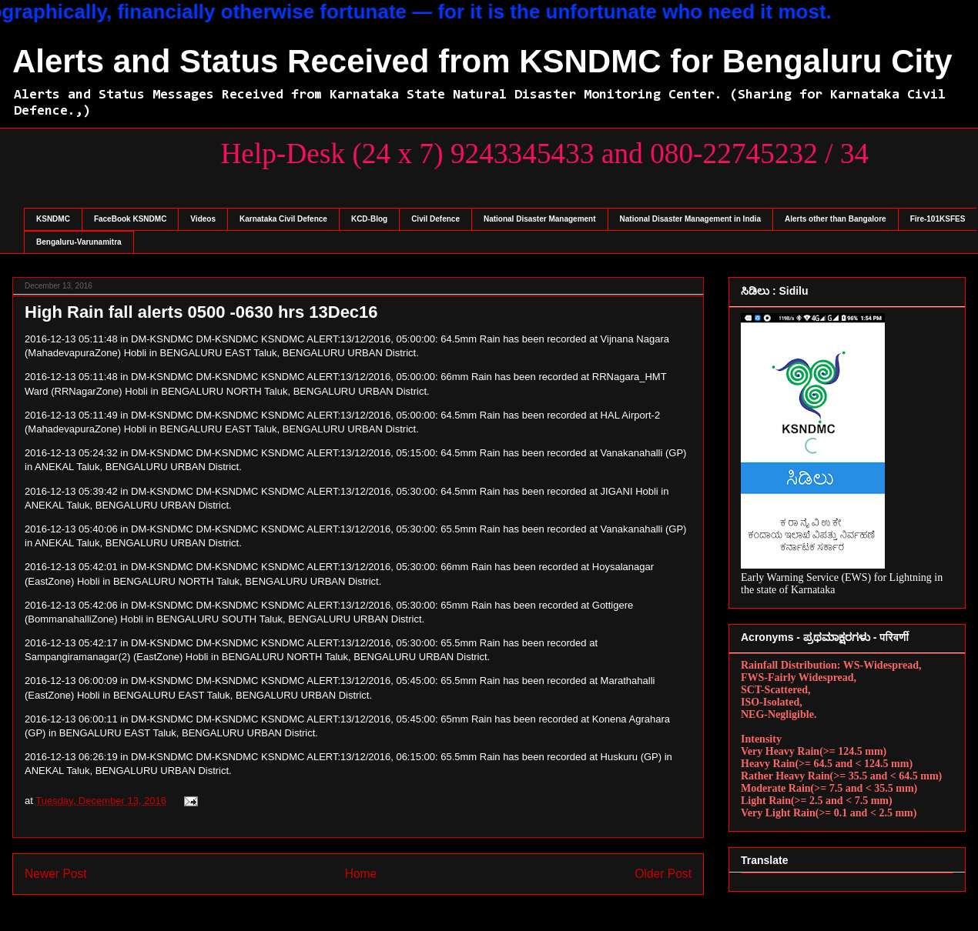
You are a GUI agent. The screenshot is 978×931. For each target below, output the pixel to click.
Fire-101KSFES (938, 219)
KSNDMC (53, 219)
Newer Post (56, 873)
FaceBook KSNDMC (130, 219)
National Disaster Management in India (690, 219)
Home (361, 873)
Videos (203, 219)
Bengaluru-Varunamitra (79, 242)
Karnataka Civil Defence (283, 219)
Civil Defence (435, 219)
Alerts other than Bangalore (835, 219)
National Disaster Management (540, 219)
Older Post (663, 873)
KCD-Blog (369, 219)
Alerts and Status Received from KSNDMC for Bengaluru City (482, 61)
